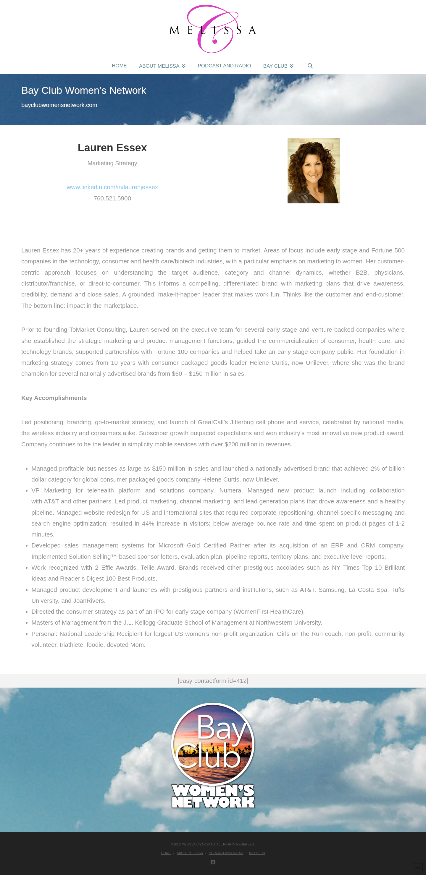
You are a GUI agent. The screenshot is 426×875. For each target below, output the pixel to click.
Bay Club (257, 853)
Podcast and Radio (226, 853)
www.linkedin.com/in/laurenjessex (112, 187)
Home (166, 853)
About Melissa (190, 853)
